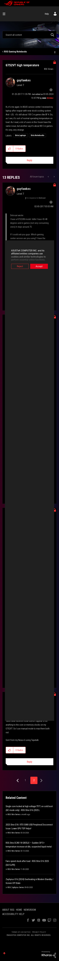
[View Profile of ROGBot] (50, 98)
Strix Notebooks (37, 135)
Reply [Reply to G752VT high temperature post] (29, 160)
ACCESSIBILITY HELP (13, 914)
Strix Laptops (20, 135)
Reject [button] (17, 266)
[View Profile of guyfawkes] (24, 80)
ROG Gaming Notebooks (15, 51)
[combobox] (29, 35)
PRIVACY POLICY (39, 932)
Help (47, 14)
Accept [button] (41, 266)
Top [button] (4, 953)
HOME (19, 909)
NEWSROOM (30, 909)
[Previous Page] (18, 781)
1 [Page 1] (25, 780)
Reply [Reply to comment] (29, 761)
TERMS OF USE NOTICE (21, 932)
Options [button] (55, 52)
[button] (9, 148)
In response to (36, 198)
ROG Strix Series (14, 814)
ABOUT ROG (8, 909)
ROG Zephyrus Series (16, 887)
